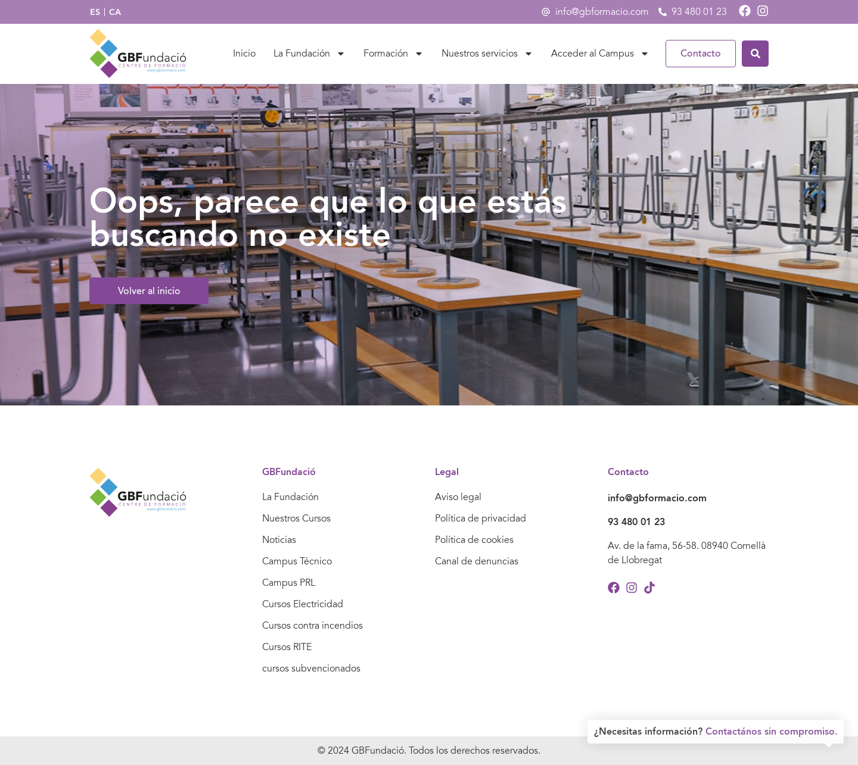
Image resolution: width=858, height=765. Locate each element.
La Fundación (309, 53)
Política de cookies (474, 540)
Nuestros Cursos (296, 518)
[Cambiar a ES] (95, 12)
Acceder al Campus (600, 53)
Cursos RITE (287, 647)
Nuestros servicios (487, 53)
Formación (393, 53)
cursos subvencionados (311, 669)
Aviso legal (458, 497)
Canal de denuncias (476, 561)
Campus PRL (288, 583)
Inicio (244, 54)
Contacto (700, 54)
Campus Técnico (297, 561)
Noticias (279, 540)
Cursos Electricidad (302, 604)
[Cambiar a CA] (115, 12)
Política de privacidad (480, 518)
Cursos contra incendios (312, 626)
